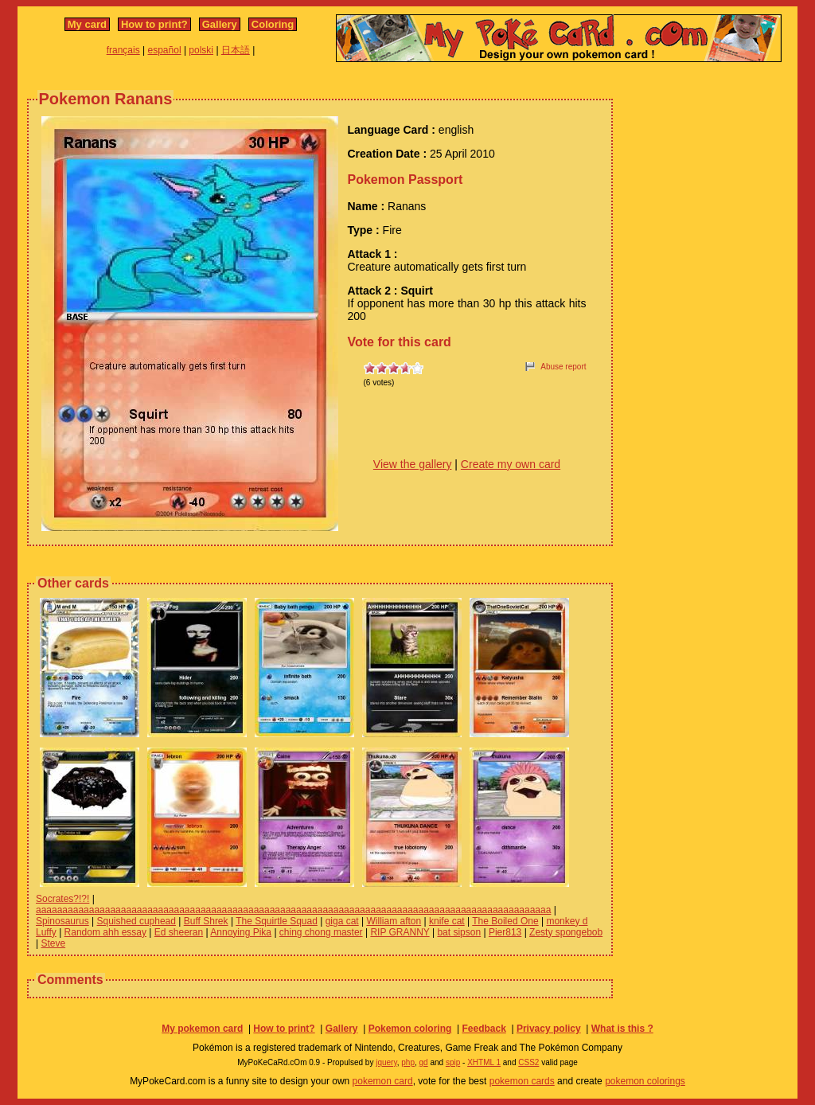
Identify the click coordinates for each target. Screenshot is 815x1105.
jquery (386, 1062)
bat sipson (459, 932)
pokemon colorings (645, 1081)
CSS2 (528, 1062)
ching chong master (321, 932)
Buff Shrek (206, 921)
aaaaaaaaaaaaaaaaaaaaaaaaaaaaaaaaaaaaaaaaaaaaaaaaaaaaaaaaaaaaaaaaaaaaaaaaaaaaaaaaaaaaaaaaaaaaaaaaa (293, 910)
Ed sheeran (178, 932)
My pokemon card (202, 1028)
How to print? (154, 24)
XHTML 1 (484, 1062)
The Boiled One (505, 921)
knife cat (447, 921)
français (123, 50)
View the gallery (412, 464)
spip (453, 1062)
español (164, 50)
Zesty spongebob (565, 932)
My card (87, 24)
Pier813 (505, 932)
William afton (393, 921)
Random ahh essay (105, 932)
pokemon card (383, 1081)
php (408, 1062)
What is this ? (622, 1028)
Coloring (273, 24)
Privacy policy (549, 1028)
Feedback (483, 1028)
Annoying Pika (240, 932)
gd (423, 1062)
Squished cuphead (136, 921)
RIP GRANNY (399, 932)
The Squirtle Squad (277, 921)
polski (201, 50)
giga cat (342, 921)
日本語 (235, 50)
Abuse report (563, 366)
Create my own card (510, 464)
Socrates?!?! (62, 898)
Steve (53, 943)
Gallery (219, 24)
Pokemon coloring (410, 1028)
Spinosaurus (62, 921)
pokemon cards (522, 1081)
